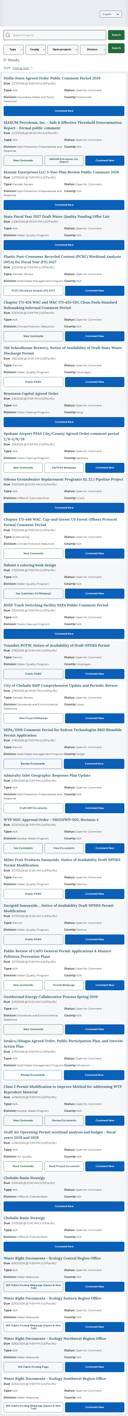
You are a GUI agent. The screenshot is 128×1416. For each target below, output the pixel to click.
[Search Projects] (8, 35)
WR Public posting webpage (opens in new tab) (33, 1407)
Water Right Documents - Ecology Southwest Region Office (55, 1378)
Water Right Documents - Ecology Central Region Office (52, 1258)
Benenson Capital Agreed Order (31, 393)
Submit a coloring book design (30, 565)
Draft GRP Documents (33, 808)
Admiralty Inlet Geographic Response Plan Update (47, 775)
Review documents (64, 1120)
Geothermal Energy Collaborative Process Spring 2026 (51, 996)
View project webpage (33, 718)
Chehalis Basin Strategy (24, 1177)
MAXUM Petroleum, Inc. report (64, 160)
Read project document (64, 1166)
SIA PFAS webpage (64, 467)
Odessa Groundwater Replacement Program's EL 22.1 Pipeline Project (63, 479)
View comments (33, 1029)
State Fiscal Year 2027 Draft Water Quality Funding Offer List (57, 216)
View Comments (23, 160)
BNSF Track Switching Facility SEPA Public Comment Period (56, 605)
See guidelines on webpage (33, 593)
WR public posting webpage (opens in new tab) (33, 1286)
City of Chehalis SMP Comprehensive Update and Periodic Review (61, 685)
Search (116, 34)
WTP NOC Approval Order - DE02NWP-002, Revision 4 (51, 819)
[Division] (93, 50)
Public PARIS (33, 381)
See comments (23, 848)
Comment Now (64, 110)
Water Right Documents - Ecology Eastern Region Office (52, 1298)
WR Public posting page (33, 1366)
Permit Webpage (64, 985)
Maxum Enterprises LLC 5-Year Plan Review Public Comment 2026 (61, 172)
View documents (63, 848)
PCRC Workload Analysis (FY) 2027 (33, 290)
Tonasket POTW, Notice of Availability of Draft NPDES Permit (57, 645)
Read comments (23, 1166)
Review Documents (33, 763)
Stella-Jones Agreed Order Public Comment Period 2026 (52, 78)
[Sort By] (22, 68)
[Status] (63, 50)
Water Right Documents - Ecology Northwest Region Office (55, 1338)
